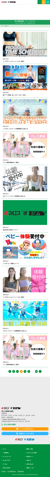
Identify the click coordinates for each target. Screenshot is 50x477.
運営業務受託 (21, 471)
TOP (2, 26)
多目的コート (29, 456)
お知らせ (28, 460)
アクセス (5, 464)
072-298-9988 (40, 2)
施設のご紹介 (29, 449)
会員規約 (3, 471)
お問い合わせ (29, 464)
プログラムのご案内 (31, 452)
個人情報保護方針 (11, 471)
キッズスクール (7, 456)
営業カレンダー (30, 468)
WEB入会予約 (6, 468)
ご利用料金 (6, 452)
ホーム (4, 449)
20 (36, 371)
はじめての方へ (7, 460)
